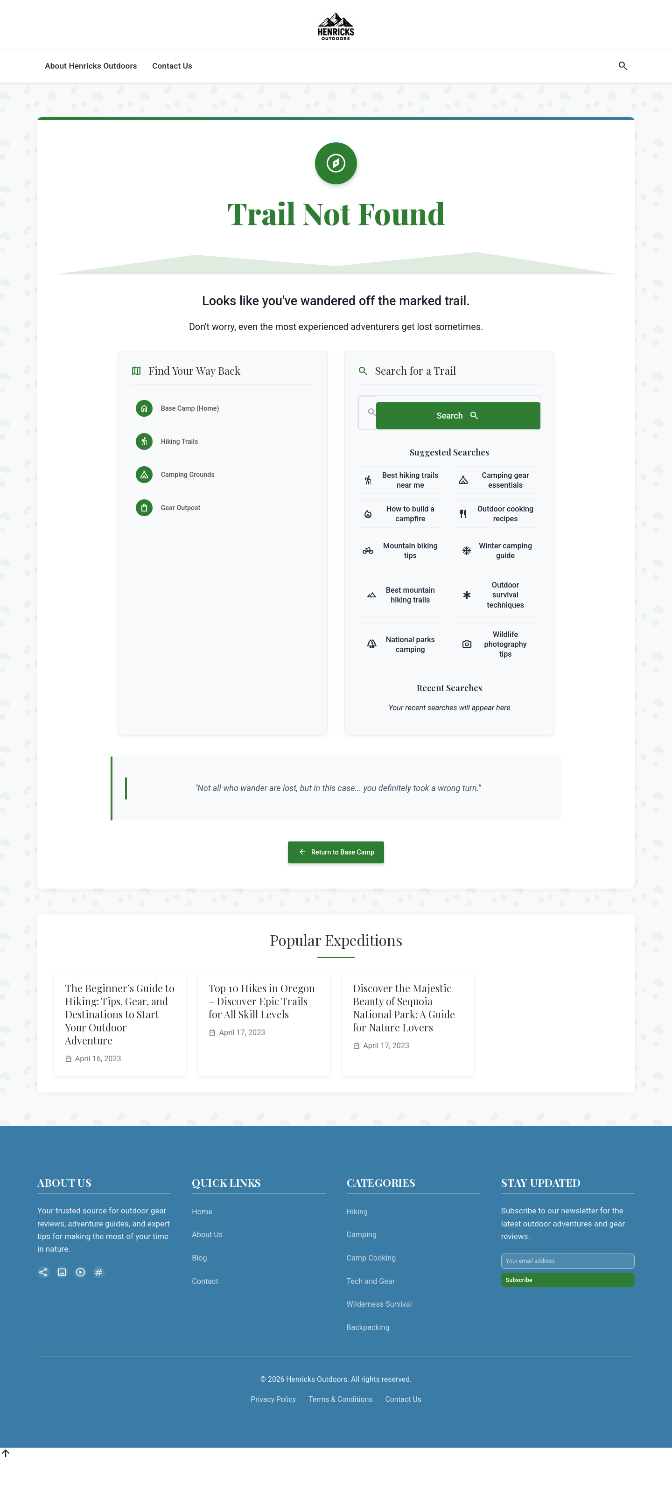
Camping (362, 1270)
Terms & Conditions (340, 1435)
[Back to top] (5, 1491)
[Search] (623, 85)
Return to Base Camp (335, 885)
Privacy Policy (273, 1435)
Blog (199, 1293)
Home (202, 1247)
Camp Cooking (371, 1293)
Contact (205, 1317)
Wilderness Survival (379, 1340)
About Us (207, 1270)
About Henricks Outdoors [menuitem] (91, 84)
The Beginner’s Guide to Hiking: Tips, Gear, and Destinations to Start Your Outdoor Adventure (120, 1050)
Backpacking (368, 1363)
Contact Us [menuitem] (172, 84)
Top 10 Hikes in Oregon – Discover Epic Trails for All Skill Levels (262, 1037)
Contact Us (403, 1435)
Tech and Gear (371, 1317)
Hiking (357, 1247)
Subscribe (531, 1338)
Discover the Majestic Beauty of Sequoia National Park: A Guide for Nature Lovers (404, 1043)
